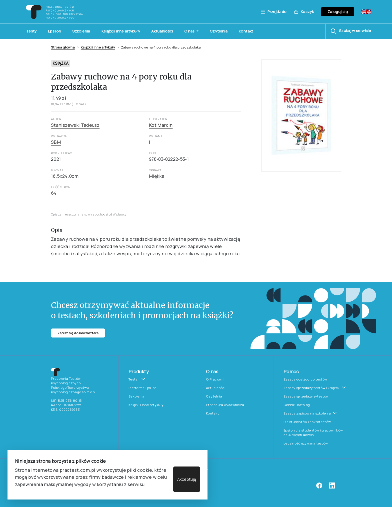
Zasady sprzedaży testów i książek (312, 388)
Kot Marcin (161, 125)
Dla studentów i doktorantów (307, 422)
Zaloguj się (338, 11)
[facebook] (319, 487)
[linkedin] (332, 487)
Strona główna (63, 47)
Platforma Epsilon (142, 388)
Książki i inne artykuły (121, 31)
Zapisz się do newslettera (78, 333)
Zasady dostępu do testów (305, 379)
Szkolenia (81, 31)
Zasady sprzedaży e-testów (306, 396)
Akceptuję (186, 479)
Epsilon (54, 31)
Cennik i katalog (297, 404)
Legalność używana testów (306, 443)
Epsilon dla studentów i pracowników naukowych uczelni (313, 432)
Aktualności (162, 31)
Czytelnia (219, 31)
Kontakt (246, 31)
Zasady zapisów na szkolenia (307, 413)
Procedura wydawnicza (225, 404)
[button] (350, 31)
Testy (31, 31)
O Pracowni (215, 379)
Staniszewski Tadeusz (75, 125)
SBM (56, 142)
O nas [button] (190, 31)
